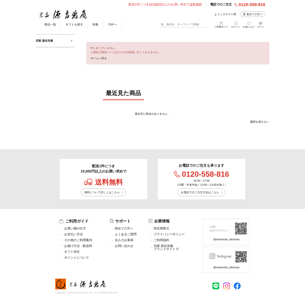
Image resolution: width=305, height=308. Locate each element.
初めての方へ (254, 14)
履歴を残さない (259, 121)
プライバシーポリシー (169, 234)
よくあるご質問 (126, 234)
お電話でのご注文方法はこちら (200, 192)
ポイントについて (76, 257)
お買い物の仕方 (75, 228)
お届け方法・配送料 (78, 246)
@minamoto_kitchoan (226, 239)
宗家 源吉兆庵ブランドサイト (166, 247)
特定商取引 (161, 228)
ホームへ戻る (98, 58)
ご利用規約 (161, 240)
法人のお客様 (124, 240)
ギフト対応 (72, 251)
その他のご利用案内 (78, 240)
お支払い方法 (73, 234)
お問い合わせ (124, 246)
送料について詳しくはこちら (102, 192)
